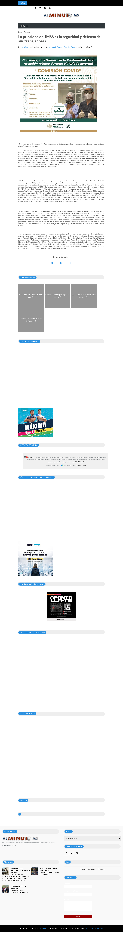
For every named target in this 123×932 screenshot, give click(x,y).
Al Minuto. (44, 929)
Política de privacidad (87, 869)
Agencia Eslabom (94, 929)
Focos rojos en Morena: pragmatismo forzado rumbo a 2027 (15, 890)
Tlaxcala (27, 32)
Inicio (20, 32)
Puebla (67, 47)
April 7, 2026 (82, 465)
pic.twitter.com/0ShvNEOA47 (74, 462)
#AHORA (31, 457)
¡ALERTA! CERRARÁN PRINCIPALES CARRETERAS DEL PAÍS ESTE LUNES (49, 871)
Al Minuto (26, 47)
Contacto (101, 869)
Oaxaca (60, 47)
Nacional (52, 47)
